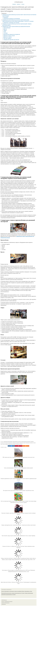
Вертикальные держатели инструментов (11, 34)
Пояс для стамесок (7, 38)
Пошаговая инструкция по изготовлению (11, 18)
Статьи (22, 4)
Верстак (5, 29)
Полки (4, 31)
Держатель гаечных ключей (9, 35)
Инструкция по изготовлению (8, 442)
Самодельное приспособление (8, 441)
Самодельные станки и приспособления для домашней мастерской (16, 26)
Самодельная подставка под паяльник (11, 39)
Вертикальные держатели (29, 442)
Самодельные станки (22, 442)
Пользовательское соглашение (8, 601)
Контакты (3, 601)
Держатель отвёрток (7, 37)
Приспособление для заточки (17, 441)
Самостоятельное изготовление (25, 441)
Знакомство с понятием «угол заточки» (11, 22)
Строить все (18, 2)
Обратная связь (4, 604)
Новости (18, 4)
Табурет (5, 30)
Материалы (5, 17)
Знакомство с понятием (15, 442)
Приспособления (6, 27)
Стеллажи (5, 33)
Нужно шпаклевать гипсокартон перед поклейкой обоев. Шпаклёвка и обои (16, 591)
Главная (14, 4)
